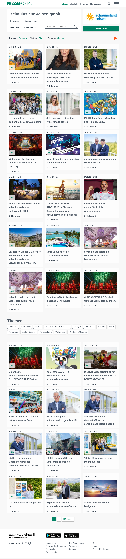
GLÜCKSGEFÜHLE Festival (60, 328)
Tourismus (13, 328)
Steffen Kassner (40, 334)
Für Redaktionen (76, 544)
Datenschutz (51, 550)
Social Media (51, 553)
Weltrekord (73, 334)
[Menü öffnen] (116, 3)
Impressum (51, 544)
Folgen (100, 29)
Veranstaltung (57, 334)
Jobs (94, 547)
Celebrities (27, 328)
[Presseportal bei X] (25, 544)
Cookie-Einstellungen (101, 550)
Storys (65, 4)
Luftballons (93, 328)
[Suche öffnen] (109, 3)
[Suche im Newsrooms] (61, 26)
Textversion (74, 547)
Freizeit (40, 328)
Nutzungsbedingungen (56, 547)
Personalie (23, 334)
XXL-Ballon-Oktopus (91, 334)
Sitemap (73, 550)
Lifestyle (80, 328)
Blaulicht (74, 4)
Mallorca (107, 328)
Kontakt (95, 544)
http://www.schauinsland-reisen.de (25, 21)
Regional (84, 4)
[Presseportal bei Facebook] (22, 544)
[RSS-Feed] (115, 38)
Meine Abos (95, 4)
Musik (11, 334)
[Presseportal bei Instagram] (29, 544)
